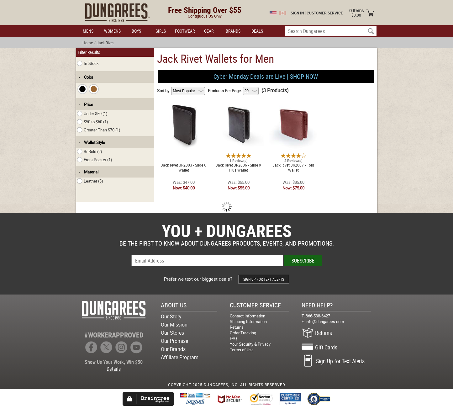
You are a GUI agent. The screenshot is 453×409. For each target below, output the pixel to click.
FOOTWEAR (185, 31)
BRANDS (233, 31)
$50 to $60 (92, 122)
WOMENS (112, 31)
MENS (88, 31)
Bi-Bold (89, 151)
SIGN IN (297, 12)
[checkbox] (82, 89)
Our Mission (174, 324)
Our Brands (173, 349)
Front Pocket (94, 159)
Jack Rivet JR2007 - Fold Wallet (293, 103)
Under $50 (92, 113)
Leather (90, 181)
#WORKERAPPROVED (113, 334)
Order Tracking (243, 333)
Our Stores (172, 332)
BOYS (136, 31)
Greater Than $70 (98, 130)
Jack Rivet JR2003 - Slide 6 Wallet (183, 103)
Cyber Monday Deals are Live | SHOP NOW (265, 76)
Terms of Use (242, 350)
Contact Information (247, 316)
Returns (237, 327)
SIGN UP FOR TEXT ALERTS (263, 279)
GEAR (208, 31)
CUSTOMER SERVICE (325, 12)
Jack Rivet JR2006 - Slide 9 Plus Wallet (238, 103)
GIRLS (160, 31)
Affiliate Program (179, 357)
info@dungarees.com (325, 321)
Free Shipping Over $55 (204, 10)
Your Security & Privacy (250, 344)
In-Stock (88, 63)
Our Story (171, 316)
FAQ (233, 338)
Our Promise (174, 340)
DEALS (257, 31)
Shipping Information (248, 321)
